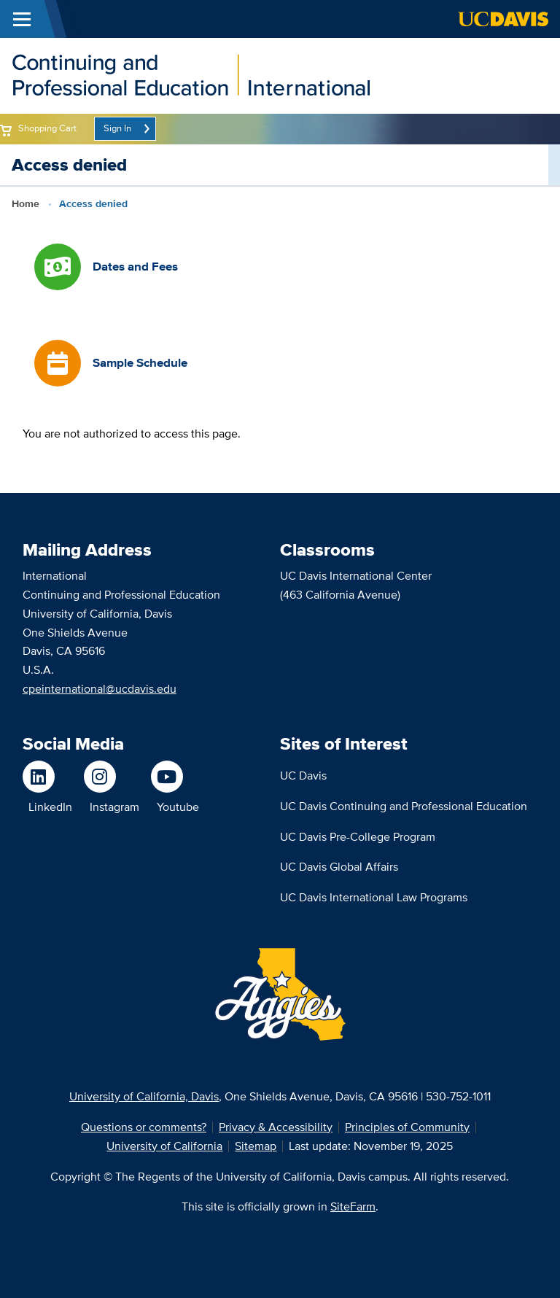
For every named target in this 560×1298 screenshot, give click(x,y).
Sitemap (255, 1146)
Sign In (117, 128)
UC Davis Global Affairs (339, 866)
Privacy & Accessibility (275, 1127)
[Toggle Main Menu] (22, 19)
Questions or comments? (143, 1127)
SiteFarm (353, 1206)
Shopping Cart (47, 128)
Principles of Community (407, 1127)
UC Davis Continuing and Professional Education (403, 806)
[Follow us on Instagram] (111, 777)
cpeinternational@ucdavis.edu (99, 688)
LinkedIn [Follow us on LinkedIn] (50, 806)
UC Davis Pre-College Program (357, 836)
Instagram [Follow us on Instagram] (114, 806)
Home (25, 203)
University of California (164, 1146)
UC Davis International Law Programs (373, 897)
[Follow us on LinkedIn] (47, 777)
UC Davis (303, 775)
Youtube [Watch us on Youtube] (178, 806)
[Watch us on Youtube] (175, 777)
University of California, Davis (144, 1096)
